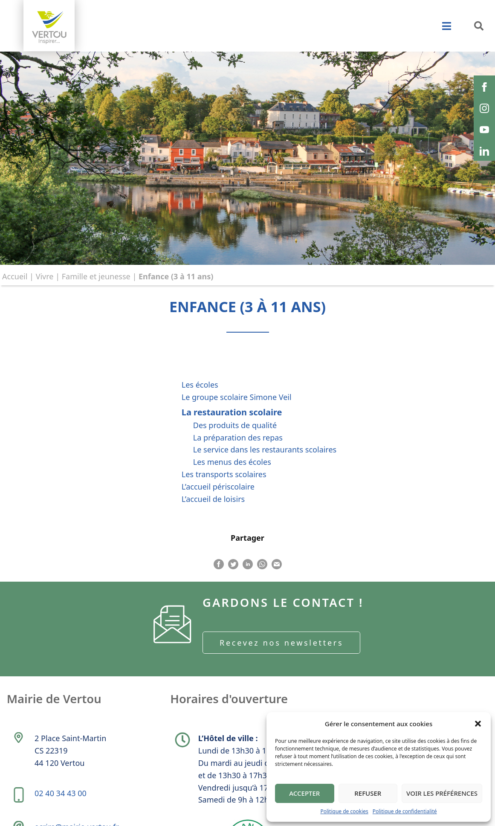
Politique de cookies (344, 811)
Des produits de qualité (235, 425)
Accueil (14, 276)
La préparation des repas (238, 437)
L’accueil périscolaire (218, 486)
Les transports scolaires (224, 474)
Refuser (367, 793)
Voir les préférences (442, 793)
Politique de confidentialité (405, 811)
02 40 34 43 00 (61, 801)
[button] (478, 723)
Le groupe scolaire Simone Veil (237, 397)
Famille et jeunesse (96, 276)
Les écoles (200, 385)
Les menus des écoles (232, 462)
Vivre (45, 276)
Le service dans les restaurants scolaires (264, 449)
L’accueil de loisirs (213, 499)
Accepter (304, 793)
